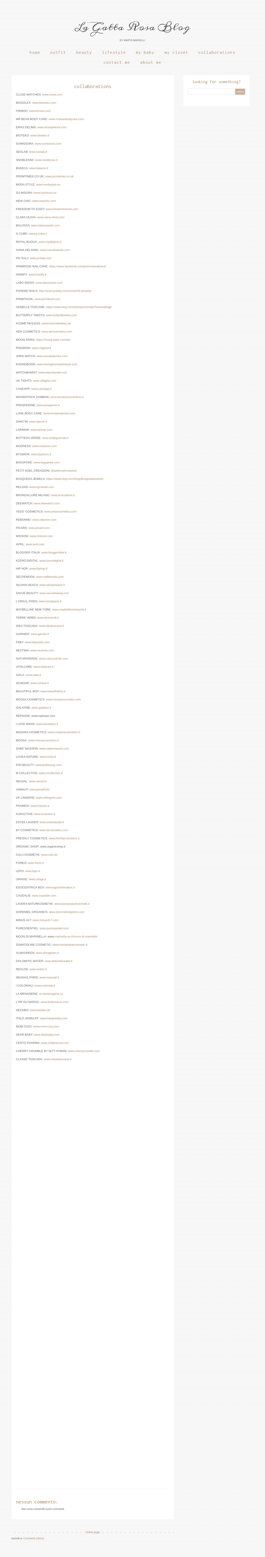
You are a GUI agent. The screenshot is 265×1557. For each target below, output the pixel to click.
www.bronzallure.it (63, 495)
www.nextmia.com (42, 650)
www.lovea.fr (48, 756)
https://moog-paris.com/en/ (53, 339)
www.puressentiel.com (54, 928)
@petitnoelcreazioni (64, 470)
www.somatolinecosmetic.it (70, 944)
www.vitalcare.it (44, 666)
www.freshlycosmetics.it (64, 838)
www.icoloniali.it (45, 985)
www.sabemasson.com (54, 748)
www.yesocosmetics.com (60, 511)
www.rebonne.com (44, 519)
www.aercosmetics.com (57, 331)
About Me (150, 62)
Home (35, 52)
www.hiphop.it (38, 568)
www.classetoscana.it (57, 1059)
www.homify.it (37, 274)
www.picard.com (39, 528)
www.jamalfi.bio (40, 789)
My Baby (145, 52)
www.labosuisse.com (49, 282)
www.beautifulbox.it (52, 691)
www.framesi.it (39, 805)
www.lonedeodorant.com (59, 413)
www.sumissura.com (48, 143)
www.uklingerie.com (49, 797)
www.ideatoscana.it (51, 625)
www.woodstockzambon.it (66, 397)
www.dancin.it (38, 421)
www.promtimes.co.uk (59, 176)
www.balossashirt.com (45, 225)
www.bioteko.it (39, 135)
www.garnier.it (40, 634)
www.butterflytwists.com (61, 315)
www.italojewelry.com (53, 1018)
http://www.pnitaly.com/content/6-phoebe (65, 291)
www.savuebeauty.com (54, 593)
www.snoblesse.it (46, 160)
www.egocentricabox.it (60, 887)
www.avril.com (35, 544)
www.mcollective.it (50, 773)
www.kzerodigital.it (51, 560)
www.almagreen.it (47, 952)
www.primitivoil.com (47, 299)
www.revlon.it (38, 969)
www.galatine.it (41, 707)
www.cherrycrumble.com (84, 1051)
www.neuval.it (38, 781)
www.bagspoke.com (47, 462)
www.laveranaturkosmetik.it (72, 903)
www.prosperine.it (48, 405)
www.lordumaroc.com (54, 1002)
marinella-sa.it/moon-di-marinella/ (76, 936)
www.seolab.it (38, 151)
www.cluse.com (52, 94)
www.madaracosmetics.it (64, 732)
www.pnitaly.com (40, 258)
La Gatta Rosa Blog (132, 27)
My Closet (176, 52)
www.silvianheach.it (52, 585)
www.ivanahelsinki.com (55, 250)
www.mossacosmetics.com (63, 699)
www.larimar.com (41, 429)
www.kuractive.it (44, 814)
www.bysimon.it (41, 454)
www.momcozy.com (45, 1026)
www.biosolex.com (44, 102)
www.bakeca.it (38, 168)
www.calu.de (49, 854)
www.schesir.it (39, 683)
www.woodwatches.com (52, 356)
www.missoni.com (41, 536)
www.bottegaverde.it (55, 438)
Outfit (58, 52)
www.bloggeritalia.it (54, 552)
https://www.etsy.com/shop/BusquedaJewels (74, 478)
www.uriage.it (37, 879)
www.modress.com (44, 446)
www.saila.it (33, 675)
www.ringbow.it (41, 348)
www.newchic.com (44, 201)
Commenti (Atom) (33, 1538)
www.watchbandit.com (52, 372)
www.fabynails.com (37, 642)
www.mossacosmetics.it (43, 740)
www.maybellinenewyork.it (69, 609)
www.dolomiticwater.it (58, 961)
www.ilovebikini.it (47, 724)
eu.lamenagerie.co (51, 993)
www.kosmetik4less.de (56, 323)
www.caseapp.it (41, 388)
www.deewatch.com (47, 503)
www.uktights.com (44, 380)
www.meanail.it (49, 977)
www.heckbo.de (40, 1010)
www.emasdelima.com (51, 127)
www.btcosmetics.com (53, 830)
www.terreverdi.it (48, 617)
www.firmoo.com (40, 111)
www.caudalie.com (44, 895)
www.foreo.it (36, 863)
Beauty (84, 52)
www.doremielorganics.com (67, 912)
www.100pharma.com (55, 1042)
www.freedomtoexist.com (62, 209)
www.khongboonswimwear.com (57, 364)
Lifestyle (114, 52)
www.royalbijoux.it (50, 241)
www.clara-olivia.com (50, 217)
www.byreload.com (42, 487)
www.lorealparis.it (50, 601)
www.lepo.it (32, 871)
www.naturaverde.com (53, 658)
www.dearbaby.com (46, 1034)
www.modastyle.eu (48, 184)
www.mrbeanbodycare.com (66, 119)
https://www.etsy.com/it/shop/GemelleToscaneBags (79, 307)
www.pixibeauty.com (48, 765)
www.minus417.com (46, 920)
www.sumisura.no (45, 192)
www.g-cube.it (38, 233)
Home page (93, 1532)
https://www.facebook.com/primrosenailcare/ (77, 266)
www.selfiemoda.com (50, 576)
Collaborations (216, 52)
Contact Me (117, 62)
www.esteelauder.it (51, 822)
